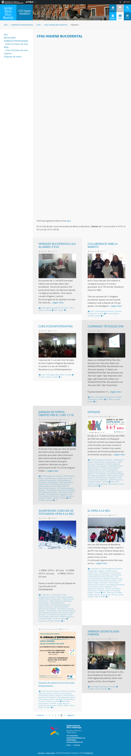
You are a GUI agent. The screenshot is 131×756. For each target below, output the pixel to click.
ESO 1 (67, 308)
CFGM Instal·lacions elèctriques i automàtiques (55, 481)
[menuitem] (12, 2)
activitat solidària (113, 313)
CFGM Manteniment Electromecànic (101, 577)
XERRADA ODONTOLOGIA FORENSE (103, 633)
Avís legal (41, 753)
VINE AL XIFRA (93, 486)
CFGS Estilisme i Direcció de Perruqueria (60, 490)
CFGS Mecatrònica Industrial (56, 494)
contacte (77, 745)
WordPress (89, 753)
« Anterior (40, 715)
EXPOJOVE (94, 412)
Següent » (71, 715)
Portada (48, 310)
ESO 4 (72, 308)
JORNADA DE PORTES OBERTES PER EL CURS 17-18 (56, 413)
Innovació (42, 705)
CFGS (38, 25)
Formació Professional (22, 25)
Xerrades (49, 500)
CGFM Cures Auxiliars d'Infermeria (55, 495)
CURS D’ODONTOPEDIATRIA (56, 326)
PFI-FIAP (114, 595)
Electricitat (115, 482)
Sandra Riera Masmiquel (50, 419)
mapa (68, 745)
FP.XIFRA (91, 316)
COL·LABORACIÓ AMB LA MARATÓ (103, 245)
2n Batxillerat (56, 595)
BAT (70, 498)
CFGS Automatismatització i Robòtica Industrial (103, 578)
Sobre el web (50, 753)
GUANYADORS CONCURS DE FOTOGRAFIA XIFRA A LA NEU (56, 512)
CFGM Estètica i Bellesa (64, 597)
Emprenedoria (44, 703)
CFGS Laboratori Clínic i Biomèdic (100, 586)
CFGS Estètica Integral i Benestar (105, 582)
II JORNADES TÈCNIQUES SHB (105, 326)
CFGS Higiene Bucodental (56, 25)
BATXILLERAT (10, 37)
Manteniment (113, 484)
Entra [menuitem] (128, 2)
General (41, 310)
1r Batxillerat (45, 595)
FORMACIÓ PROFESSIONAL (16, 41)
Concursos (42, 621)
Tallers (66, 705)
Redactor (44, 251)
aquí (69, 220)
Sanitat (60, 310)
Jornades (117, 399)
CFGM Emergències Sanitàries (52, 476)
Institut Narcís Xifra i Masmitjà (8, 13)
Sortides (55, 377)
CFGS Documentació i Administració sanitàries (54, 487)
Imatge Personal (101, 484)
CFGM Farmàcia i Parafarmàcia (56, 478)
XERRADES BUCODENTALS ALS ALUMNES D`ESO (57, 245)
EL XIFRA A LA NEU (99, 510)
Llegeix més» (58, 302)
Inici (6, 25)
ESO (61, 308)
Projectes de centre (13, 56)
